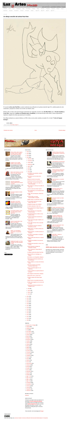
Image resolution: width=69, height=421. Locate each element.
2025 (28, 153)
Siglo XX (47, 10)
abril (29, 288)
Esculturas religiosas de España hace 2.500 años (57, 216)
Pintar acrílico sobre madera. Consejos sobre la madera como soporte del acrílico (17, 153)
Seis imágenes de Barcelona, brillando (35, 273)
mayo (29, 171)
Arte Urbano (28, 8)
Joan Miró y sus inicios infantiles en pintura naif (15, 202)
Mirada (27, 366)
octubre (29, 162)
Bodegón (28, 337)
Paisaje (27, 374)
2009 (28, 320)
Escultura (42, 8)
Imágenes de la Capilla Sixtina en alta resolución (16, 163)
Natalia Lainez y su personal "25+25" (35, 199)
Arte (11, 124)
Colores (28, 342)
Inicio (36, 130)
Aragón (27, 326)
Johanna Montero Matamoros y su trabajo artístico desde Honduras (58, 171)
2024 (28, 155)
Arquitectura (18, 8)
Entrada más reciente (8, 130)
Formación (27, 10)
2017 (28, 305)
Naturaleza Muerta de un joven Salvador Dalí (57, 189)
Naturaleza (5, 10)
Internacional (29, 363)
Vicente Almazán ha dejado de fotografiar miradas (33, 247)
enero (29, 294)
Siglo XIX (42, 10)
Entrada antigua (62, 130)
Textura (27, 387)
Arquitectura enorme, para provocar (34, 181)
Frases (27, 357)
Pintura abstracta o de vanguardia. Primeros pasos (34, 211)
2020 (28, 299)
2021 (28, 298)
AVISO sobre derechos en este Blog (55, 247)
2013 (28, 312)
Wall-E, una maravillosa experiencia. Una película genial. (16, 231)
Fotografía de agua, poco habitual (34, 204)
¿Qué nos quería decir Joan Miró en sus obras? (16, 222)
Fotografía (48, 8)
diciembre (30, 158)
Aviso (14, 8)
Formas (27, 353)
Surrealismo (16, 10)
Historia (27, 360)
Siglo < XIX (28, 376)
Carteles (28, 341)
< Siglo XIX (37, 10)
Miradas (58, 8)
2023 (28, 157)
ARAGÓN (5, 8)
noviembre (30, 160)
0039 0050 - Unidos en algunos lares (57, 235)
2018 (28, 303)
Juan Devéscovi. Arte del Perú (58, 161)
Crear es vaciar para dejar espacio (34, 188)
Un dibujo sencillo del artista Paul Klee (35, 252)
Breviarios (28, 339)
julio (29, 167)
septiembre (30, 164)
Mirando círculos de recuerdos (33, 179)
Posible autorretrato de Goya (58, 207)
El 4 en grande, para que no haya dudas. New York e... (34, 202)
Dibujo (38, 8)
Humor (27, 361)
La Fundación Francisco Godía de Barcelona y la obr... (34, 226)
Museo (62, 8)
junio (29, 169)
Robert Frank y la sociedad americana (35, 280)
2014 (28, 310)
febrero (29, 292)
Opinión (28, 372)
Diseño (27, 348)
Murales (28, 368)
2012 (28, 314)
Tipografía (28, 388)
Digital (27, 347)
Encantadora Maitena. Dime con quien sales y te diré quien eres (16, 212)
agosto (29, 166)
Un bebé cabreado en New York (34, 206)
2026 (28, 151)
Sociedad (10, 10)
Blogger (42, 411)
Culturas (33, 8)
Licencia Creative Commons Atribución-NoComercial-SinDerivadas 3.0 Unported (31, 417)
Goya (27, 358)
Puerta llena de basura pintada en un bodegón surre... (35, 286)
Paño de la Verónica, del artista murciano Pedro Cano (33, 265)
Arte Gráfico (28, 331)
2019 (28, 301)
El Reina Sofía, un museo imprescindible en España (33, 197)
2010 (28, 318)
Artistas (32, 10)
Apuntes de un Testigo (30, 325)
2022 (28, 296)
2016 (28, 307)
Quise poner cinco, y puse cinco (34, 275)
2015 (28, 309)
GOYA (10, 8)
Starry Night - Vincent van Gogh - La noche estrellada (34, 183)
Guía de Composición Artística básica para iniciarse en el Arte (17, 182)
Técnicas (21, 10)
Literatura (53, 8)
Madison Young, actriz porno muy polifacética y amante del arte (58, 153)
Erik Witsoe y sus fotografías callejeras (35, 257)
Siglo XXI (52, 10)
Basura (27, 336)
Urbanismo (28, 390)
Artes (23, 8)
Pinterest (27, 395)
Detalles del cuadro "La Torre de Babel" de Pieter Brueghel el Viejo (17, 242)
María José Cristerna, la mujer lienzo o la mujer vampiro (17, 172)
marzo (29, 290)
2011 (28, 316)
